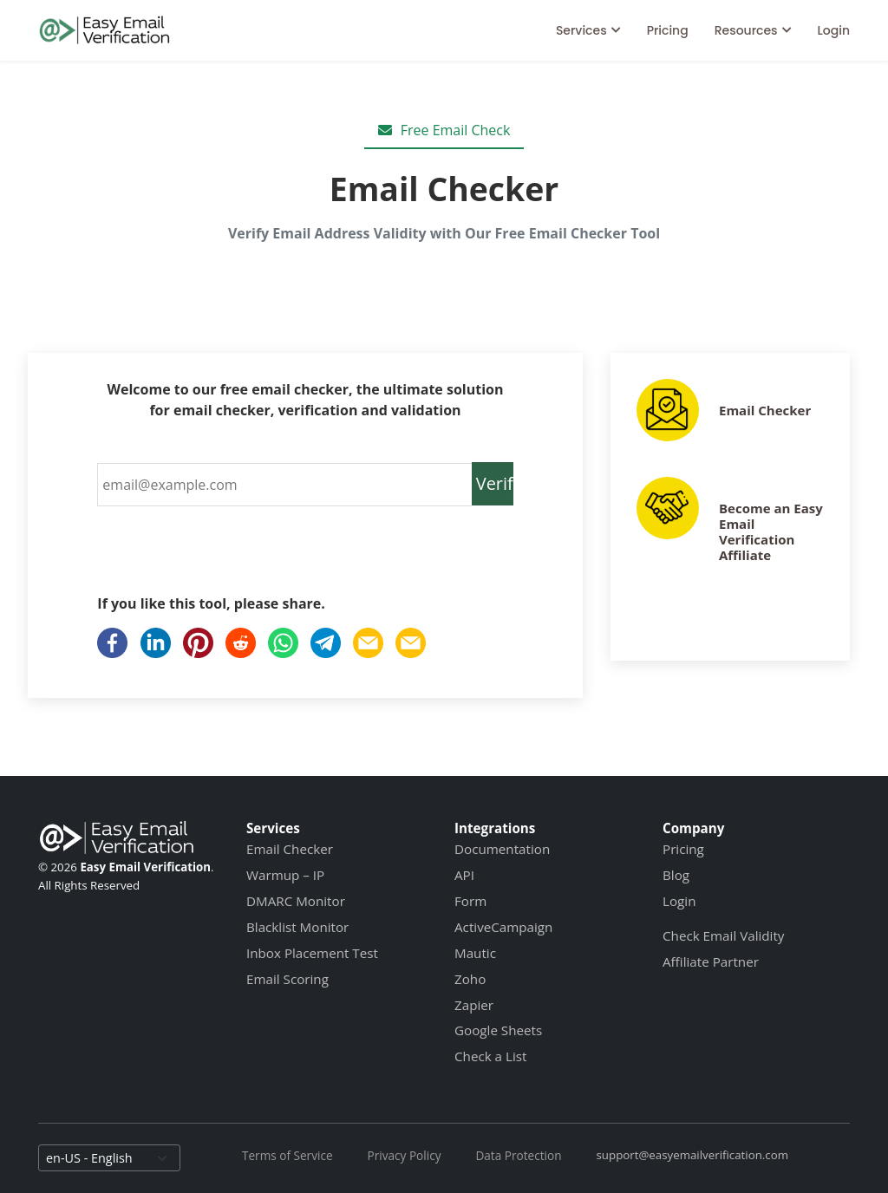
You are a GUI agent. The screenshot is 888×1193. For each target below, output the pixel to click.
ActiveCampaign (503, 926)
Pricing (668, 30)
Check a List (490, 1056)
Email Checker (765, 410)
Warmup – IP (285, 874)
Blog (676, 874)
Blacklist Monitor (297, 926)
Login (834, 30)
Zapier (473, 1005)
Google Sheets (498, 1030)
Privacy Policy (404, 1155)
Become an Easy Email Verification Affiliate (771, 531)
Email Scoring (287, 979)
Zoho (470, 979)
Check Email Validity (723, 935)
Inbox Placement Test (312, 953)
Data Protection (518, 1155)
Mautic (475, 953)
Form (470, 900)
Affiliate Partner (711, 961)
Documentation (502, 848)
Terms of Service (287, 1155)
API (464, 874)
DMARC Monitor (295, 900)
